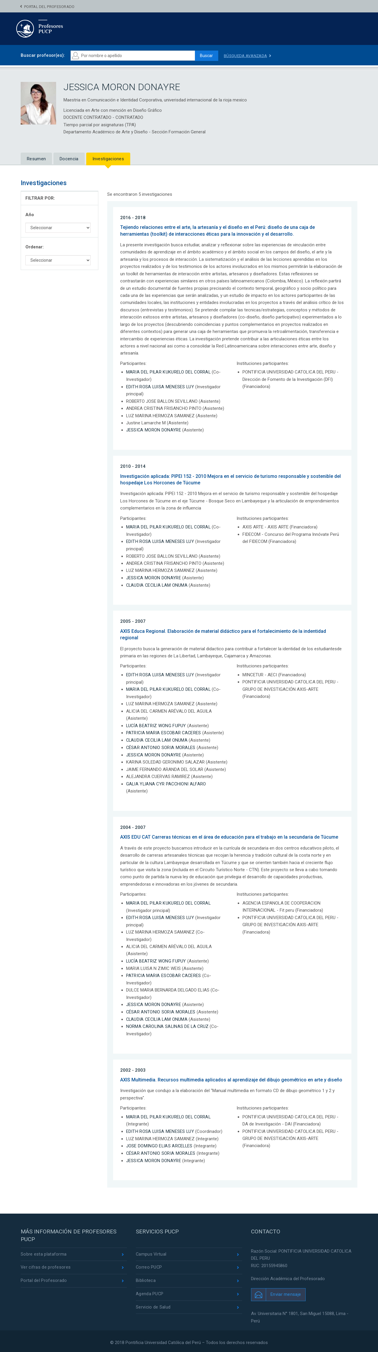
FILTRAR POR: (40, 198)
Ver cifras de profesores (46, 1265)
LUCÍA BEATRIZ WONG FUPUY (156, 724)
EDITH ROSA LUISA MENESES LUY (160, 386)
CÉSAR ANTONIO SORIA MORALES (161, 746)
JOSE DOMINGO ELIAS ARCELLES (160, 1143)
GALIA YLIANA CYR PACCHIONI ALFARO (167, 782)
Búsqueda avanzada (246, 55)
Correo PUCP (149, 1265)
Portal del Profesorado (49, 6)
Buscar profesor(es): (43, 55)
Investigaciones (108, 158)
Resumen (36, 158)
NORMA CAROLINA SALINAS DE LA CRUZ (168, 1024)
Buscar (205, 55)
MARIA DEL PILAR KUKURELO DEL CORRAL (169, 372)
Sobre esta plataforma (43, 1251)
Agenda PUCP (150, 1292)
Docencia (69, 158)
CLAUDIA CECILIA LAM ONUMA (158, 584)
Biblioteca (146, 1278)
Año (29, 214)
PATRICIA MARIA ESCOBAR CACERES (164, 732)
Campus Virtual (151, 1251)
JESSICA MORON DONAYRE (153, 430)
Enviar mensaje (286, 1292)
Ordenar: (34, 247)
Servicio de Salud (153, 1305)
